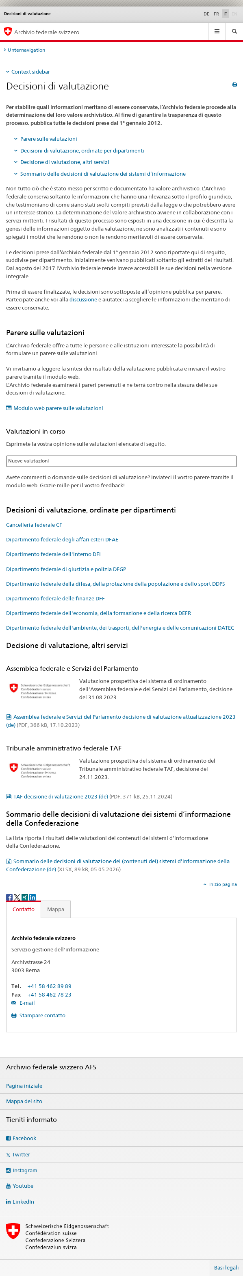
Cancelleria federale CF (34, 524)
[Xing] (25, 897)
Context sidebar (30, 71)
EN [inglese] (235, 13)
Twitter (21, 1154)
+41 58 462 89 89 (50, 986)
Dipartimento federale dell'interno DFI (53, 554)
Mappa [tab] (55, 909)
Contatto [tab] (24, 909)
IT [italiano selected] (225, 14)
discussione (83, 299)
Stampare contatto (41, 1015)
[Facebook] (10, 897)
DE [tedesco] (206, 14)
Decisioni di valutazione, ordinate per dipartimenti (82, 150)
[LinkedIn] (32, 897)
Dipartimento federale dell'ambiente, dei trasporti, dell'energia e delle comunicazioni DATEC (120, 627)
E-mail (26, 1002)
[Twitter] (18, 897)
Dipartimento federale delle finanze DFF (55, 598)
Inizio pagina (222, 884)
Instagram (25, 1170)
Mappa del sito (24, 1101)
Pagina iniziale (24, 1085)
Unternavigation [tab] (26, 50)
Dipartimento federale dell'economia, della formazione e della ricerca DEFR (98, 613)
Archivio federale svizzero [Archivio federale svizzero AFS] (46, 31)
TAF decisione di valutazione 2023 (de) (92, 796)
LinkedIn (23, 1201)
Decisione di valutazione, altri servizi (64, 162)
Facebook (24, 1138)
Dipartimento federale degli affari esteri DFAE (62, 539)
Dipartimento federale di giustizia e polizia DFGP (66, 569)
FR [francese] (216, 14)
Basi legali (226, 1267)
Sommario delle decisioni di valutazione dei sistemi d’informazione (103, 173)
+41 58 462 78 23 (50, 994)
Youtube (23, 1185)
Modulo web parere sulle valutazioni (58, 408)
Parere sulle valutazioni (48, 138)
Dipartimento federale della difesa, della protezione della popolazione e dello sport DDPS (115, 583)
